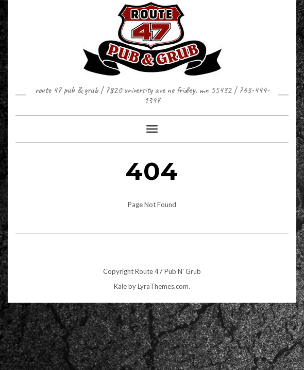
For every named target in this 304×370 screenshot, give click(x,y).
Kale (120, 286)
